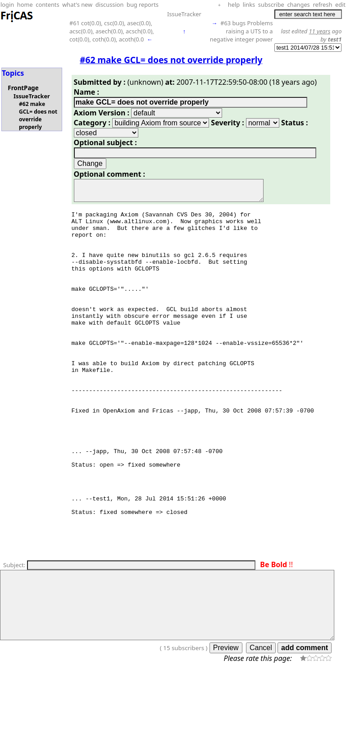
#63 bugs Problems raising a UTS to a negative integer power (241, 31)
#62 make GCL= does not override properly (38, 115)
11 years (320, 31)
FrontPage (23, 88)
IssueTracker (184, 14)
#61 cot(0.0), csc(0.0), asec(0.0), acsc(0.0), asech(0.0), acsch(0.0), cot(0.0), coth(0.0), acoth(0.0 (111, 31)
